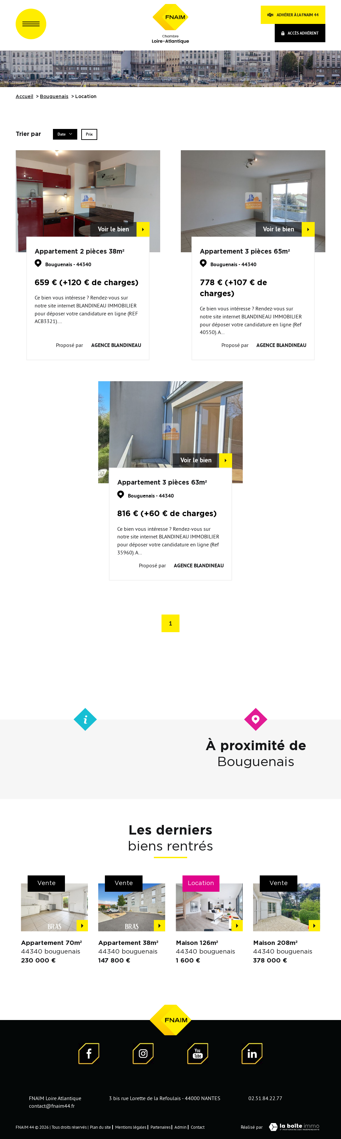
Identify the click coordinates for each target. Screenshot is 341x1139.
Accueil (24, 96)
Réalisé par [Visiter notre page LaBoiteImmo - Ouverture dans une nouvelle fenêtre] (283, 1127)
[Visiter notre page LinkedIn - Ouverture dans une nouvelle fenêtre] (252, 1055)
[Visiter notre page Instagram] (143, 1055)
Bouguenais (54, 96)
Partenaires (160, 1127)
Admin (180, 1127)
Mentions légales (130, 1127)
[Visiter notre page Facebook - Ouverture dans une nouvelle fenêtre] (89, 1055)
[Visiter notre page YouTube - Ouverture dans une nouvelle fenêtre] (198, 1055)
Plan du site (100, 1127)
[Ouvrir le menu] (31, 24)
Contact (197, 1127)
